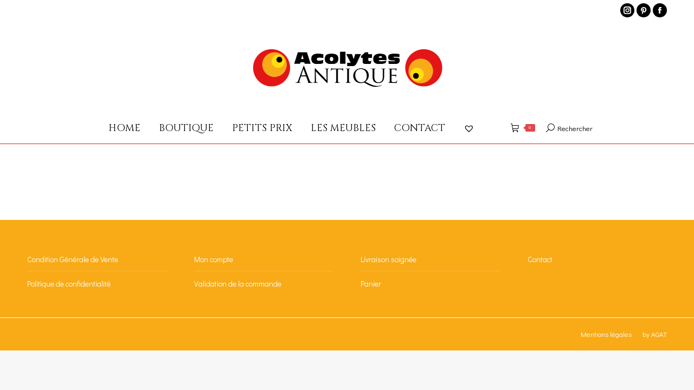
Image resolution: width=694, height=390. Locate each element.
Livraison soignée (388, 259)
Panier (371, 283)
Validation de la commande (237, 283)
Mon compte (213, 259)
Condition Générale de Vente (72, 259)
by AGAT (654, 334)
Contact (540, 259)
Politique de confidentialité (69, 283)
